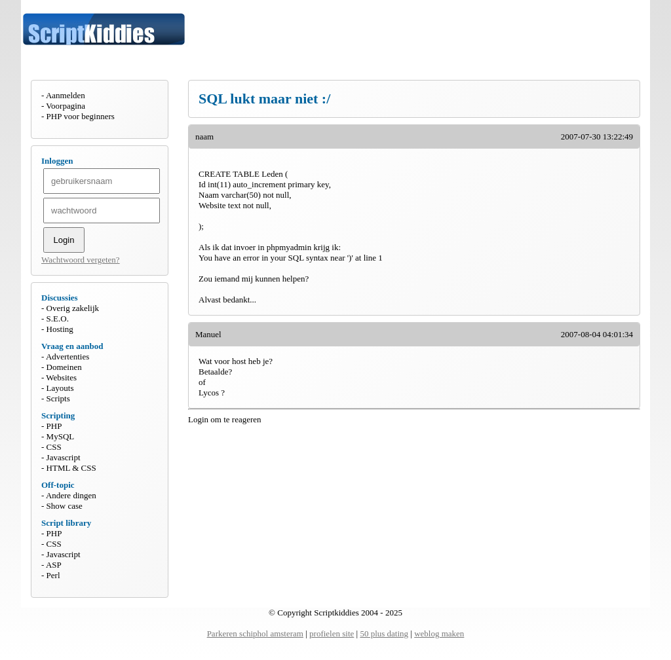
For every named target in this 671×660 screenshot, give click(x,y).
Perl (53, 575)
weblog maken (439, 633)
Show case (65, 506)
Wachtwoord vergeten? (80, 260)
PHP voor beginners (81, 116)
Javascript (64, 457)
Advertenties (67, 356)
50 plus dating (384, 633)
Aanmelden (65, 95)
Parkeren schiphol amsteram (255, 633)
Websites (61, 377)
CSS (54, 447)
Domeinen (64, 367)
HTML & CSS (71, 468)
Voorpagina (65, 106)
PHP (54, 426)
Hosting (60, 329)
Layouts (60, 388)
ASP (54, 565)
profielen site (331, 633)
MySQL (61, 436)
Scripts (58, 398)
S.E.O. (58, 318)
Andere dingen (71, 495)
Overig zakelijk (73, 308)
